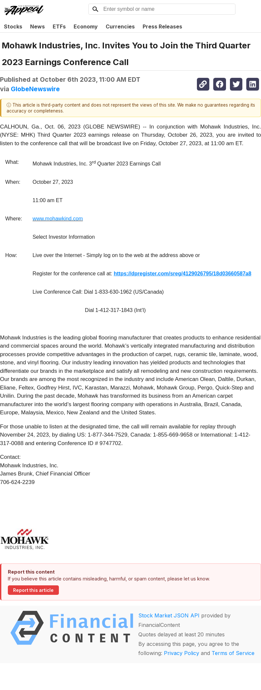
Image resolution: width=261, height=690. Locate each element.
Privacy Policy (181, 653)
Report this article (33, 590)
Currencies (120, 26)
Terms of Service (233, 653)
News (37, 26)
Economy (86, 26)
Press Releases (162, 26)
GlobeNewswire (35, 89)
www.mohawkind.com (58, 218)
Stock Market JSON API (169, 615)
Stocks (13, 26)
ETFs (59, 26)
